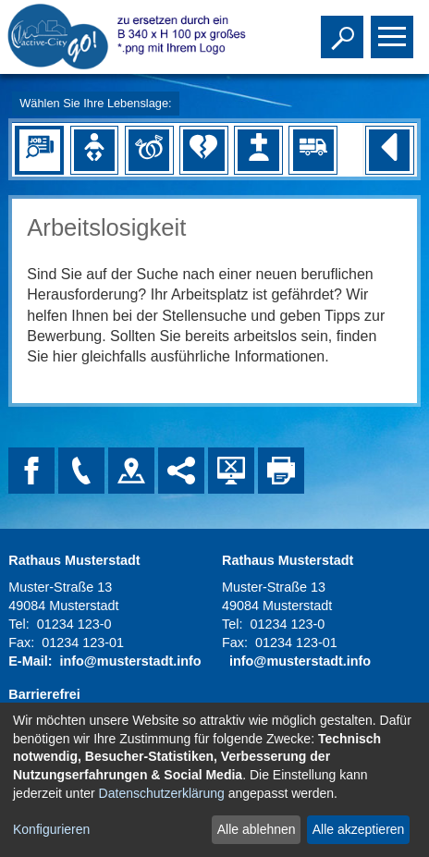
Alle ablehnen (256, 829)
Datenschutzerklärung (162, 793)
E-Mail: (30, 661)
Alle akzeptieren (359, 829)
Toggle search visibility (344, 28)
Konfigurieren (51, 829)
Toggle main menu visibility (394, 28)
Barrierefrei (44, 694)
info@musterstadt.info (130, 661)
